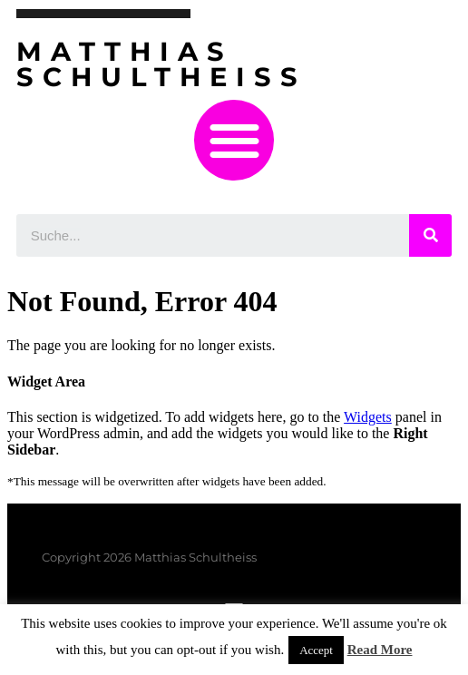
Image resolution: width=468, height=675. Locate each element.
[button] (234, 140)
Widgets (368, 417)
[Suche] (430, 235)
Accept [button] (316, 650)
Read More (380, 649)
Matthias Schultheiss (161, 64)
